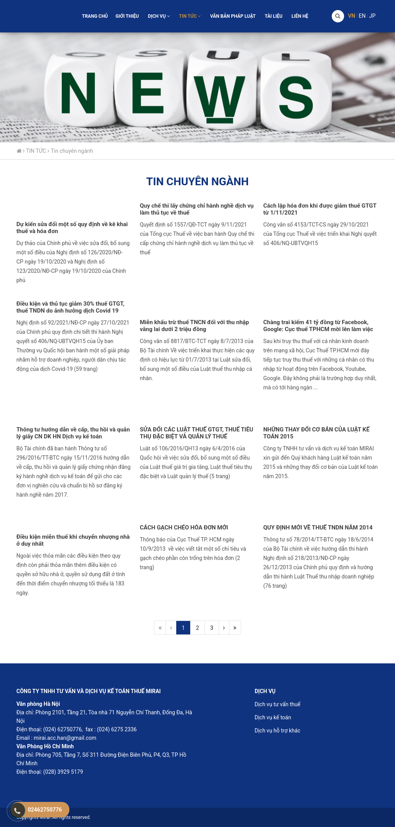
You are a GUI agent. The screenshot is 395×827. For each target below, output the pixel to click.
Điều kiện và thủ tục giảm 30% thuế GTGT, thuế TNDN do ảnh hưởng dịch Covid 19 (71, 307)
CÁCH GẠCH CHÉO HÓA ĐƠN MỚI (184, 527)
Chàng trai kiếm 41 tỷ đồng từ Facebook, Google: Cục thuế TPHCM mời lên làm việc (318, 326)
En (362, 16)
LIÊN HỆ (300, 16)
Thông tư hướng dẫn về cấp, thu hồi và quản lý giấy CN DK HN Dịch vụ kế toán (73, 433)
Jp (372, 16)
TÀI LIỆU (273, 16)
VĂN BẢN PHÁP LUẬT (233, 16)
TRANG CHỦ (95, 16)
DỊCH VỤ (159, 16)
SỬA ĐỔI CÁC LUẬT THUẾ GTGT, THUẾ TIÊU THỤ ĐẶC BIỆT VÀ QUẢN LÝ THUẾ (196, 433)
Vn (351, 16)
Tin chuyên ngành (72, 151)
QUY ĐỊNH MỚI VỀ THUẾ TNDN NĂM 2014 (317, 527)
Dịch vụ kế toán (273, 717)
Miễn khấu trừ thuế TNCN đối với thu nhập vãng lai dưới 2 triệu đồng (194, 326)
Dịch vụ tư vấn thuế (277, 704)
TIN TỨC (190, 16)
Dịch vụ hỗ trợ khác (277, 730)
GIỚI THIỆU (127, 16)
